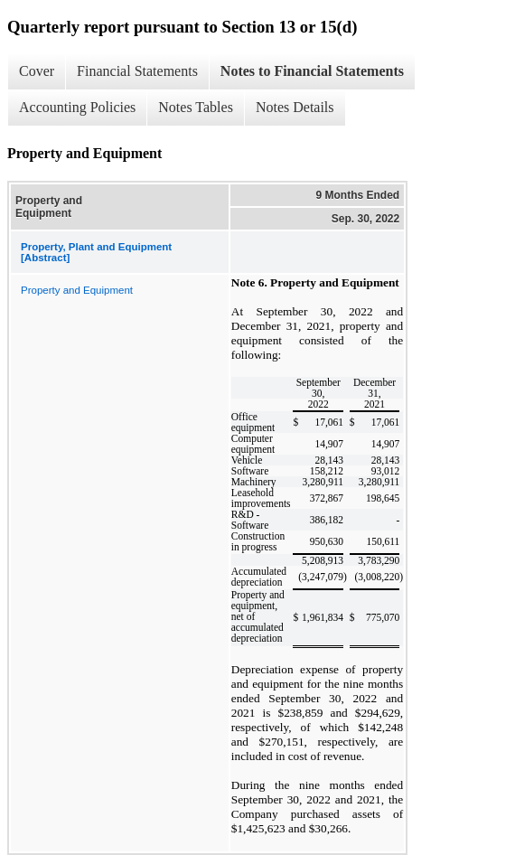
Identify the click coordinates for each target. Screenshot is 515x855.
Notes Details (295, 107)
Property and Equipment (77, 290)
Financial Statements (137, 71)
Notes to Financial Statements (312, 71)
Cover (36, 71)
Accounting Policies (77, 107)
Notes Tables (195, 107)
